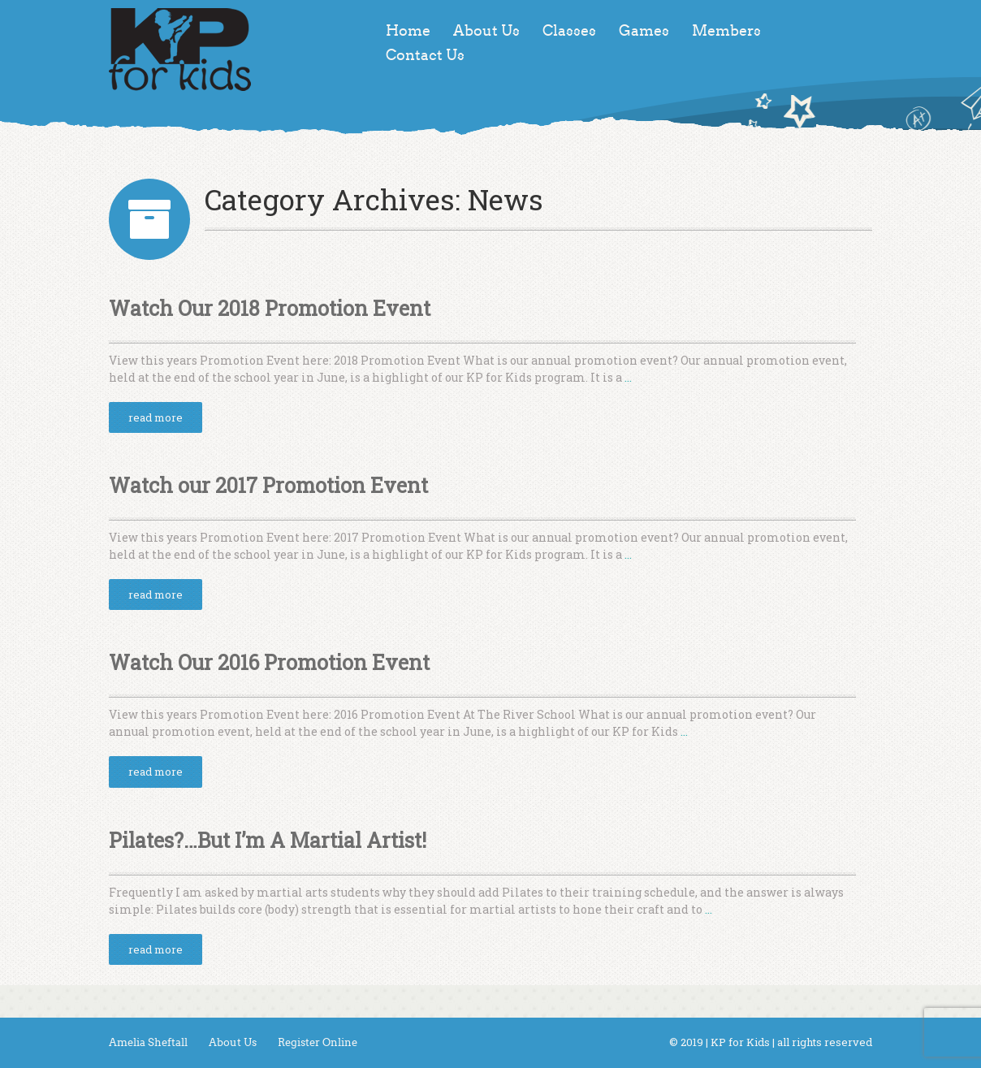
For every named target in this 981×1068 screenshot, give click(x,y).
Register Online (317, 1042)
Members (726, 31)
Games (644, 31)
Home (408, 31)
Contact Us (425, 55)
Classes (569, 31)
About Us (486, 31)
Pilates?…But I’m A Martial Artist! (267, 840)
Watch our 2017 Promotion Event (268, 485)
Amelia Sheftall (148, 1042)
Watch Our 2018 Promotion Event (269, 308)
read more (155, 417)
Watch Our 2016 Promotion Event (269, 662)
